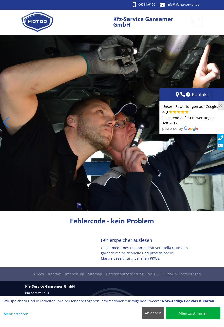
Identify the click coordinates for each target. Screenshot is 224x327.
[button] (6, 122)
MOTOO (154, 274)
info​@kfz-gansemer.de (179, 4)
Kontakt (54, 274)
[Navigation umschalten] (196, 22)
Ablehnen (153, 313)
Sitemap (95, 274)
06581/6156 (144, 4)
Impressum (74, 274)
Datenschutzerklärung (125, 274)
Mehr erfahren (16, 314)
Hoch (38, 274)
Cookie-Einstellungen (183, 274)
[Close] (221, 105)
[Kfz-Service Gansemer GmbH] (40, 22)
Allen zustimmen (193, 313)
